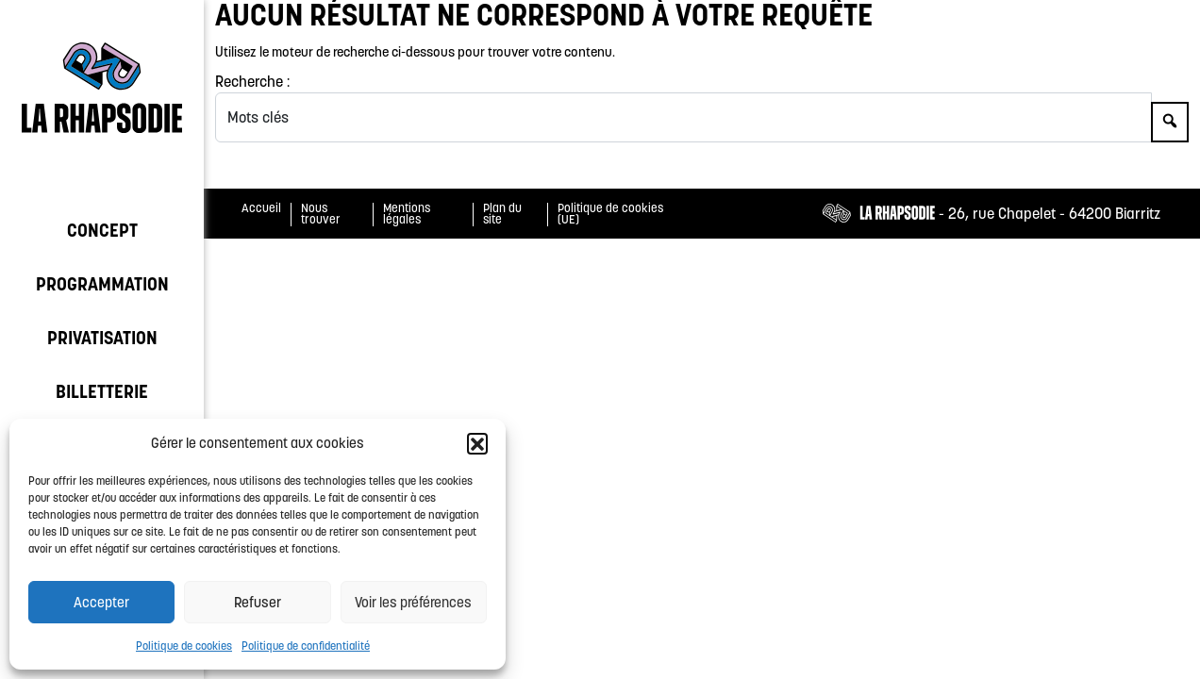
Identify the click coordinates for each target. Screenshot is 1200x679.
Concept (102, 230)
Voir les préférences (413, 602)
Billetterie (102, 391)
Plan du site (502, 214)
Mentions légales (406, 214)
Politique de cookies (184, 645)
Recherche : (252, 81)
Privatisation (102, 337)
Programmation (102, 284)
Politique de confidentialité (306, 645)
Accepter (101, 602)
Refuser (257, 602)
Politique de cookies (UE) (610, 214)
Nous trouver (321, 214)
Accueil (261, 208)
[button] (477, 443)
